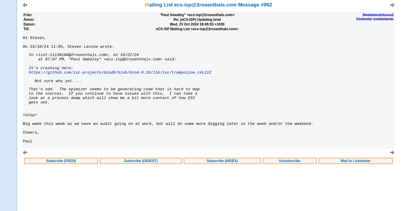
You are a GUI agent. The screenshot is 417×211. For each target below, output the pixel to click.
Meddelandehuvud (378, 15)
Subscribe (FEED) (61, 180)
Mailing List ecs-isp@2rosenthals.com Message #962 (208, 5)
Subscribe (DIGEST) (141, 180)
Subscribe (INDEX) (222, 180)
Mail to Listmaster (356, 180)
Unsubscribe (289, 180)
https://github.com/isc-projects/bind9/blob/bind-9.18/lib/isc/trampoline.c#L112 (120, 79)
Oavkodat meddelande (375, 19)
